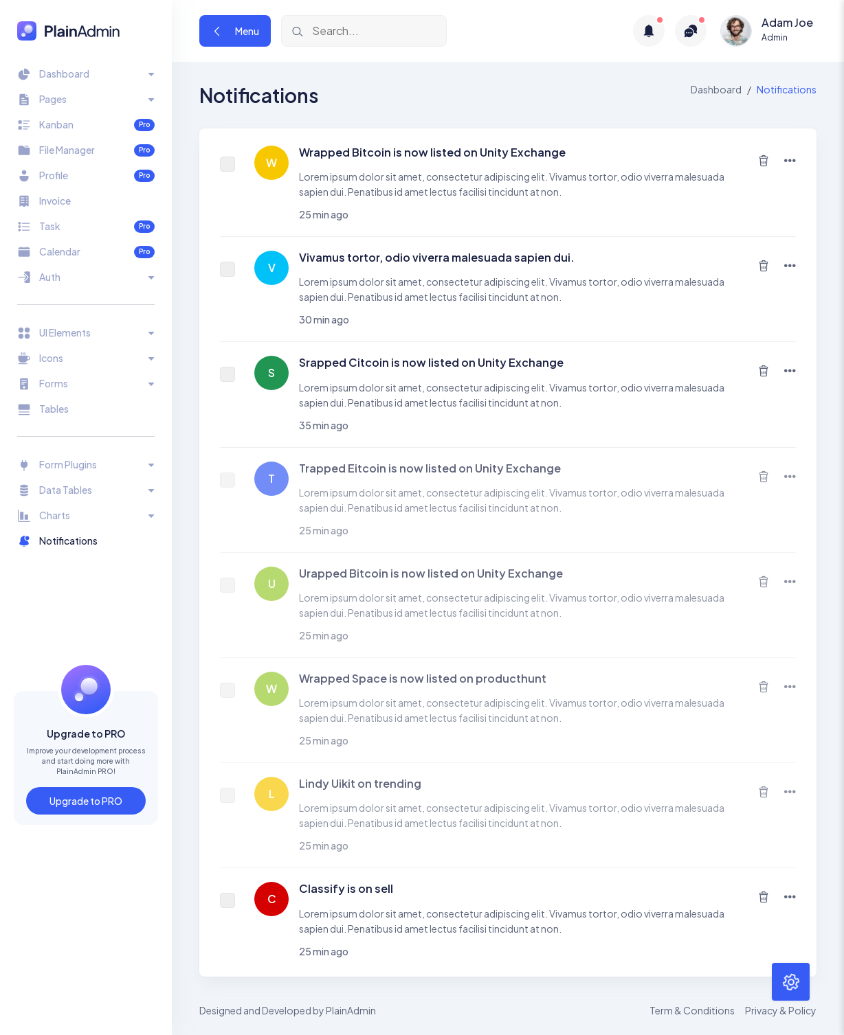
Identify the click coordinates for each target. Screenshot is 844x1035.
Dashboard (716, 89)
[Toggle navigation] (86, 74)
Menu (235, 31)
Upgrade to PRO (85, 801)
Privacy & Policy (781, 1010)
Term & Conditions (692, 1010)
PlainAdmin (351, 1010)
